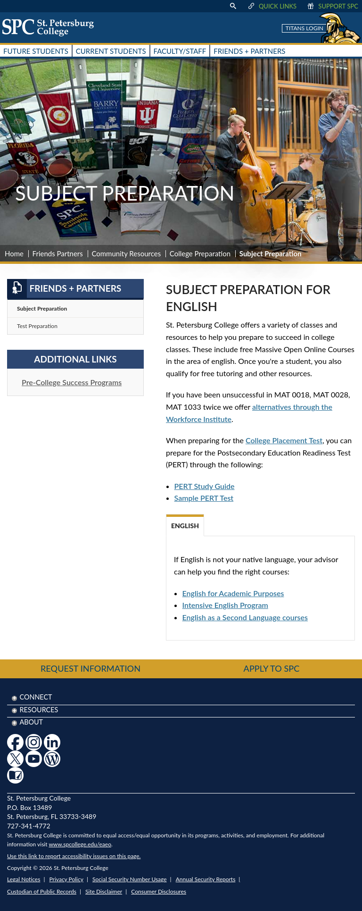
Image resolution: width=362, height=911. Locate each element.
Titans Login (304, 28)
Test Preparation (37, 325)
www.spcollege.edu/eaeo (80, 844)
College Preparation (200, 253)
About (31, 722)
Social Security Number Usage (129, 879)
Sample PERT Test (204, 497)
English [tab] (185, 526)
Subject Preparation (42, 308)
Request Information (90, 668)
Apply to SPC (272, 668)
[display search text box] (233, 6)
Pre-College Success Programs (72, 382)
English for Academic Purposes (233, 593)
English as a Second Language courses (245, 617)
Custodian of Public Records (41, 891)
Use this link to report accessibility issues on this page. (73, 856)
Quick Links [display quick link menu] (271, 6)
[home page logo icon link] (51, 27)
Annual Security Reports (206, 879)
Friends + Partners (64, 288)
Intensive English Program (225, 604)
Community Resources (126, 253)
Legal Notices (23, 879)
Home (14, 253)
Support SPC (332, 6)
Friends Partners (58, 253)
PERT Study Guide (204, 485)
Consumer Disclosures (158, 891)
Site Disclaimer (103, 891)
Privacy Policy (66, 879)
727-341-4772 (28, 826)
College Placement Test (284, 440)
